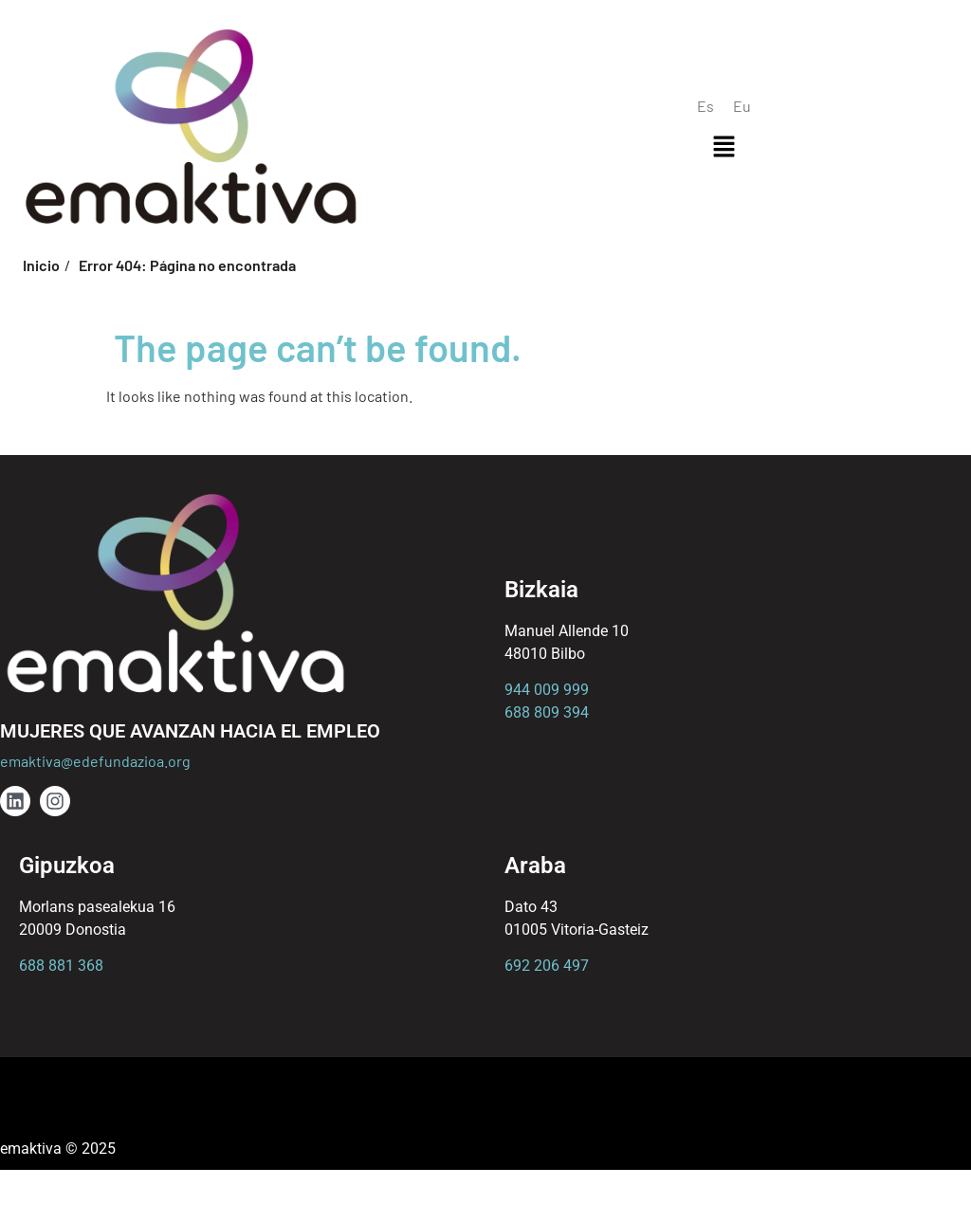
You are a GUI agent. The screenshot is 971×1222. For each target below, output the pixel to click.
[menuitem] (705, 105)
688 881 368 (61, 966)
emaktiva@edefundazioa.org (95, 761)
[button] (723, 147)
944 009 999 (546, 690)
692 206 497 (546, 966)
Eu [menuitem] (742, 106)
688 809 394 (546, 712)
